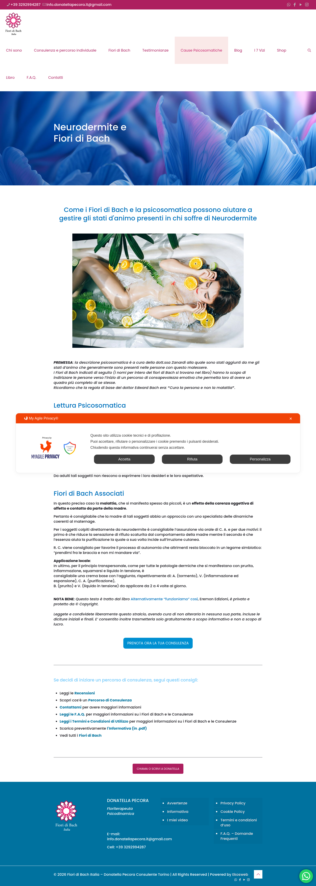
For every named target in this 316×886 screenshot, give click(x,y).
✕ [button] (290, 419)
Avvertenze (177, 803)
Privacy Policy (232, 803)
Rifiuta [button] (192, 459)
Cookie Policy (232, 811)
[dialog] (158, 443)
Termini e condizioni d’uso (238, 822)
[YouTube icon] (301, 4)
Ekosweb (240, 874)
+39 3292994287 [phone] (25, 4)
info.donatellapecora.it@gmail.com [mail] (79, 4)
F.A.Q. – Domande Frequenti (236, 836)
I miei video (177, 820)
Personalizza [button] (260, 459)
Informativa (177, 811)
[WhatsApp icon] (289, 4)
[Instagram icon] (307, 4)
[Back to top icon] (258, 874)
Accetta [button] (124, 459)
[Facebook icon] (295, 4)
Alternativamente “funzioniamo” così (164, 598)
